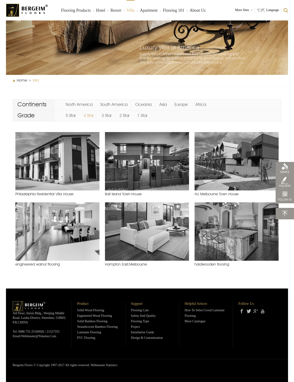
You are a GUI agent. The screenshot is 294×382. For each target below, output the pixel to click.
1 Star (142, 116)
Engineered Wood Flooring (94, 316)
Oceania (143, 105)
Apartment (149, 10)
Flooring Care (140, 310)
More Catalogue (195, 321)
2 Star (124, 116)
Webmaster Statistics (104, 365)
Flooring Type (140, 321)
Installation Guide (142, 332)
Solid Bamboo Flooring (92, 321)
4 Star (89, 116)
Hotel (100, 10)
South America (113, 105)
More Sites (242, 10)
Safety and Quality (143, 316)
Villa (131, 10)
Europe (181, 105)
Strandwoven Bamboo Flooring (97, 327)
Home (22, 80)
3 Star (107, 116)
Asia (163, 105)
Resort (115, 10)
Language (272, 10)
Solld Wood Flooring (90, 310)
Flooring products (76, 10)
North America (79, 105)
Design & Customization (147, 338)
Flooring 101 (173, 10)
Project (135, 327)
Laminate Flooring (89, 332)
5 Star (71, 116)
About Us (198, 10)
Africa (200, 105)
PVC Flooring (86, 338)
